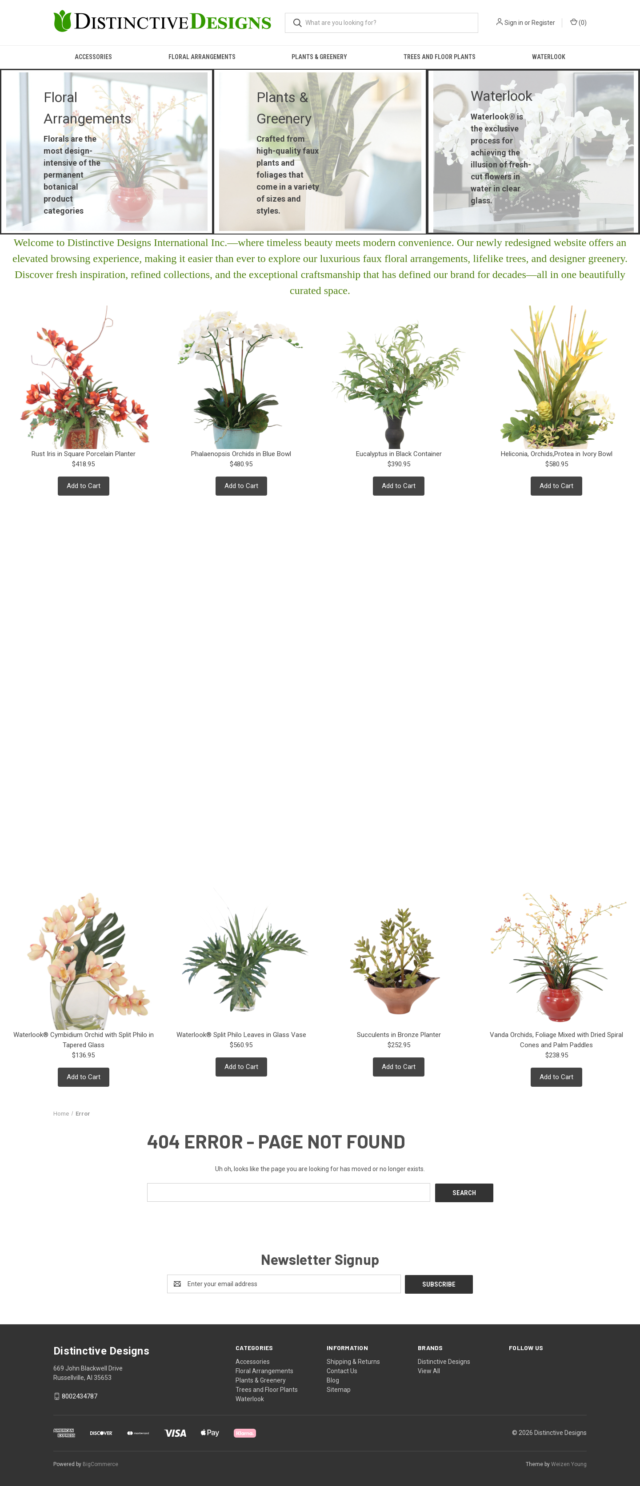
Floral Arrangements (202, 56)
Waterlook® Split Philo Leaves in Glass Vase (241, 1035)
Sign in (513, 22)
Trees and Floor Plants (440, 56)
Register (543, 22)
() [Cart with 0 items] (578, 22)
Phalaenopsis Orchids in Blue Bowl (241, 454)
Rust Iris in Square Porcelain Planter (84, 454)
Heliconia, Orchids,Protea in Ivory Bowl (556, 454)
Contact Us (342, 1370)
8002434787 (79, 1395)
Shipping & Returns (353, 1360)
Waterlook (548, 56)
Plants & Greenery (319, 56)
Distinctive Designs (444, 1360)
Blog (333, 1379)
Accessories (93, 56)
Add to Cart (83, 486)
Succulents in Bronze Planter (399, 1035)
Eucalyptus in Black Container (399, 454)
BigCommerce (100, 1463)
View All (429, 1370)
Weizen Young (569, 1463)
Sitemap (339, 1388)
